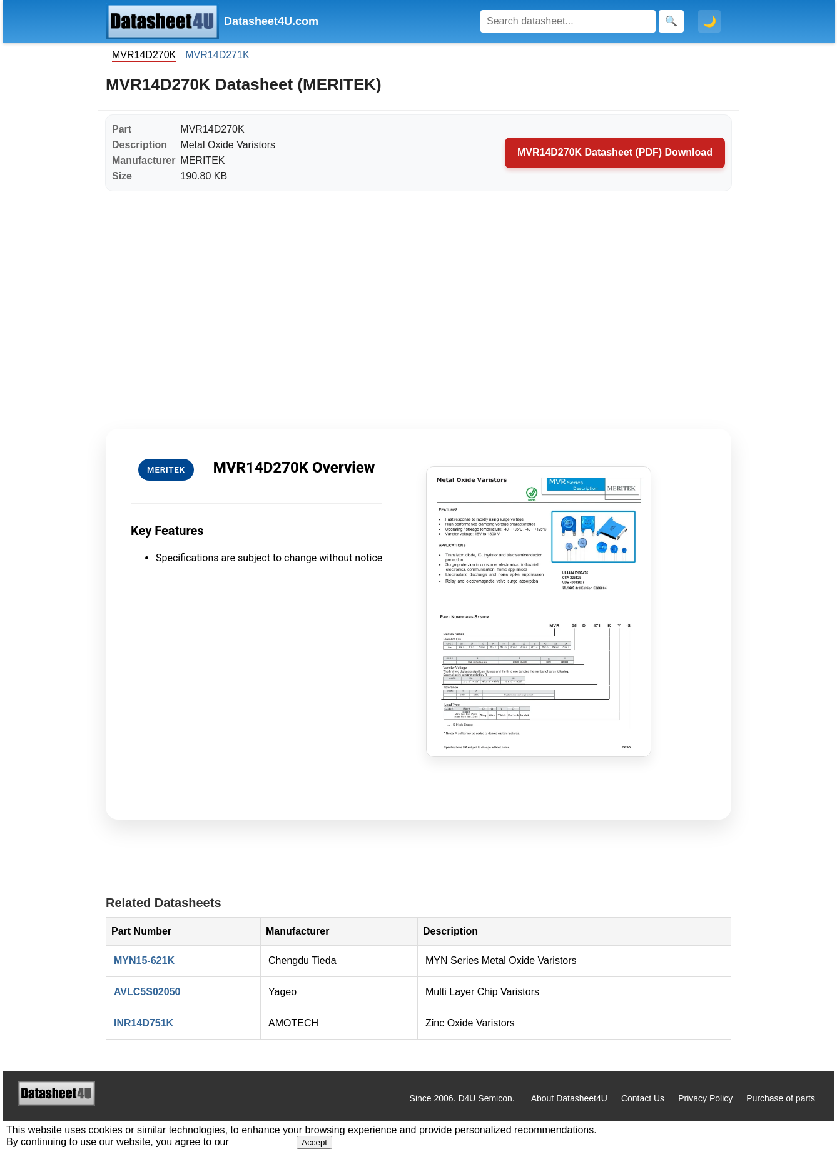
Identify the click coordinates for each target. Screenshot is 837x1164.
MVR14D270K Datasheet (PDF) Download (615, 152)
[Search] (568, 21)
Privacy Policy (705, 1098)
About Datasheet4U (569, 1098)
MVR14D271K (217, 54)
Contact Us (642, 1098)
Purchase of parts (780, 1098)
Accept (314, 1142)
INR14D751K (143, 1023)
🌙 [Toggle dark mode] (709, 21)
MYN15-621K (144, 960)
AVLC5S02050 (147, 991)
